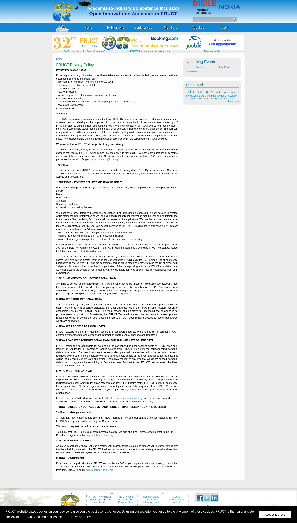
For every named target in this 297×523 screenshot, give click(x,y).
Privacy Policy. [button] (81, 516)
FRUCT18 (219, 98)
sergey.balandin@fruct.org (104, 159)
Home (59, 59)
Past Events (225, 67)
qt (212, 92)
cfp (191, 91)
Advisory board (151, 502)
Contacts (176, 502)
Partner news (96, 499)
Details (199, 67)
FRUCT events (125, 496)
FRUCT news (96, 496)
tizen (206, 98)
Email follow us (176, 499)
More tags (233, 101)
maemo (230, 98)
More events (192, 71)
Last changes (100, 502)
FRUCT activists (151, 499)
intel (200, 98)
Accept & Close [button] (275, 514)
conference (222, 92)
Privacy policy (125, 502)
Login (225, 27)
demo (233, 92)
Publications (125, 499)
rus (211, 98)
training (202, 91)
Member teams (151, 496)
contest (193, 98)
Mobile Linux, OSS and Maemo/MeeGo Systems (211, 95)
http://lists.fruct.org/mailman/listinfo (123, 398)
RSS (107, 496)
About (176, 496)
